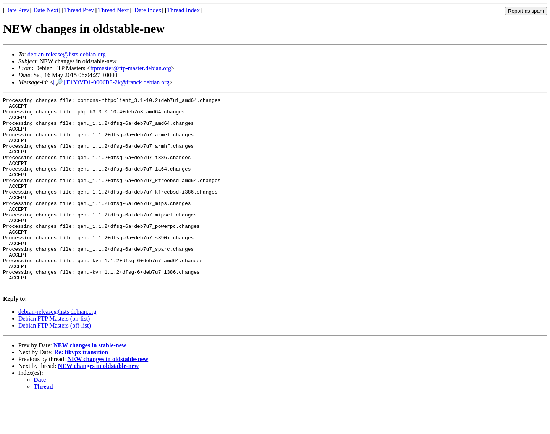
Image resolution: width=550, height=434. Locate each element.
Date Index (148, 10)
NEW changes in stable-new (89, 383)
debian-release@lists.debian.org (67, 54)
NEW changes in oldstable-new (107, 397)
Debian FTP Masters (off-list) (54, 363)
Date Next (46, 10)
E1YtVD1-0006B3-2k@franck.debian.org (118, 82)
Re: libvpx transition (81, 390)
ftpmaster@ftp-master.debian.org (130, 68)
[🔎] (59, 82)
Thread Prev (79, 10)
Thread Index (183, 10)
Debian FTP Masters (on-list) (54, 356)
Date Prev (17, 10)
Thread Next (113, 10)
